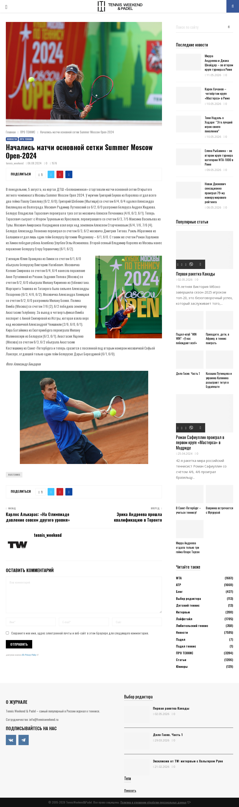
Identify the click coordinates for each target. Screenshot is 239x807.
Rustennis (14, 474)
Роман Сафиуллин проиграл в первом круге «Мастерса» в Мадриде (200, 442)
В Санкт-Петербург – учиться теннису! (188, 510)
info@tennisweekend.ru (43, 719)
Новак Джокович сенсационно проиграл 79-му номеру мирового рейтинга (215, 192)
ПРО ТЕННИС (26, 139)
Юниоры (182, 666)
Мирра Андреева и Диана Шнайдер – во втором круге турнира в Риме (219, 62)
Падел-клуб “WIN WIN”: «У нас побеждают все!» (186, 338)
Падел (180, 639)
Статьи (181, 659)
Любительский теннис (192, 625)
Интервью (183, 611)
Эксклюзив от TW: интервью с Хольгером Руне (188, 760)
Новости (12, 139)
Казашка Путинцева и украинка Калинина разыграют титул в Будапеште (219, 380)
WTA (179, 577)
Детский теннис (188, 605)
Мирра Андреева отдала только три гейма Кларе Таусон (188, 547)
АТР (178, 584)
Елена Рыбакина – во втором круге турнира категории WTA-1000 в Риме (219, 157)
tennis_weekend (15, 163)
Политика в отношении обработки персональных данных (153, 802)
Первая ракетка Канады (195, 274)
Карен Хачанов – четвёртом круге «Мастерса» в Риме (217, 93)
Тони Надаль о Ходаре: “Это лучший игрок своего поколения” (218, 124)
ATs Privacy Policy (29, 654)
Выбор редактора (188, 598)
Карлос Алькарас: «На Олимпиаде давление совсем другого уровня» (38, 517)
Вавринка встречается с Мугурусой (219, 510)
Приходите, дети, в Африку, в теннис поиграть (217, 338)
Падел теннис (186, 646)
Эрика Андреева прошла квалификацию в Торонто (138, 517)
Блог (179, 591)
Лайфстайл (184, 618)
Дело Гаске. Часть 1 (188, 373)
